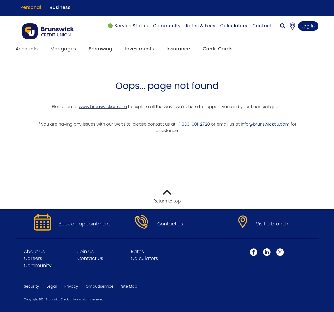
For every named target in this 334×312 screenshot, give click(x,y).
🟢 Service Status (128, 26)
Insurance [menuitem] (178, 49)
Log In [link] (308, 26)
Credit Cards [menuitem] (217, 49)
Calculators (233, 26)
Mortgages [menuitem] (63, 49)
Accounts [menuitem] (27, 49)
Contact (262, 26)
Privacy (71, 286)
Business (59, 7)
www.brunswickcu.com (103, 107)
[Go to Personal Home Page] (54, 31)
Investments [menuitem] (139, 49)
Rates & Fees (200, 26)
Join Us (85, 251)
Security (31, 286)
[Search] (282, 26)
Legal (52, 286)
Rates (137, 251)
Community (167, 26)
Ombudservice (100, 286)
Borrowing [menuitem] (100, 49)
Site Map (129, 286)
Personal (30, 7)
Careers (33, 258)
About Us (34, 251)
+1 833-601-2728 (193, 124)
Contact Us (90, 258)
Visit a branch (272, 224)
